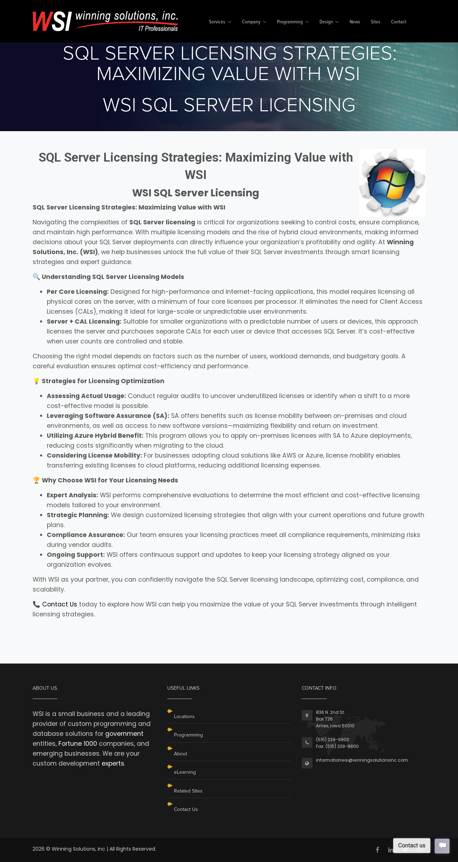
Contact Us (59, 604)
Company (251, 22)
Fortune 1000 (77, 743)
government (124, 733)
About (180, 754)
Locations (184, 716)
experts (113, 763)
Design (326, 22)
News (355, 22)
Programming (290, 22)
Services (217, 22)
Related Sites (188, 791)
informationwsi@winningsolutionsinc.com (362, 760)
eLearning (185, 772)
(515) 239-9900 (332, 740)
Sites (375, 22)
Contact (398, 22)
